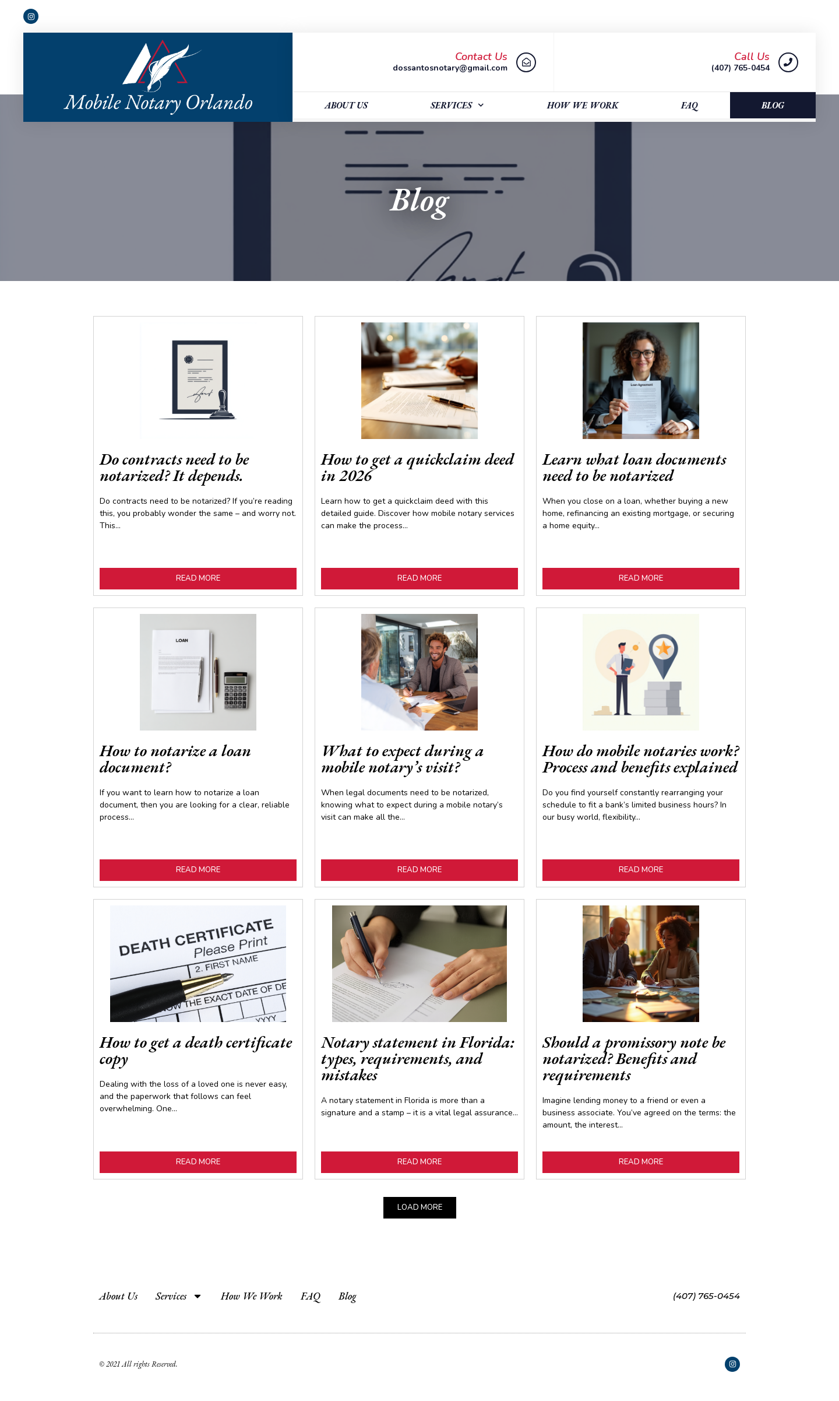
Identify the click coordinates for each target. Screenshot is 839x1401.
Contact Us (481, 57)
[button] (419, 1208)
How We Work (582, 105)
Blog (773, 105)
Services (457, 105)
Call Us (752, 57)
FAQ (689, 105)
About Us (346, 105)
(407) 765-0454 (706, 1295)
